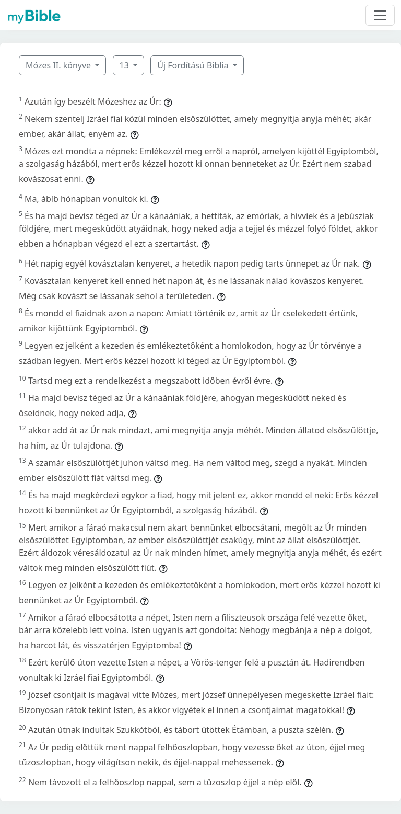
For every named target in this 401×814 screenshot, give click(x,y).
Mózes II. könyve (59, 65)
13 (125, 65)
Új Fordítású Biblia (193, 65)
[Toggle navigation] (380, 15)
